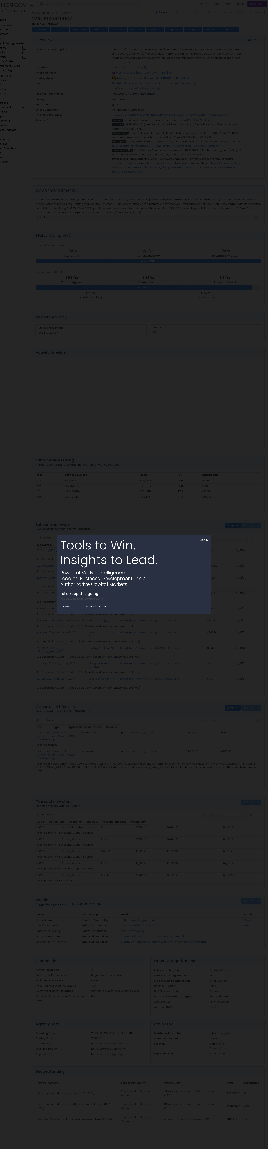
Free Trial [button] (70, 606)
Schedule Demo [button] (95, 606)
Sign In (204, 540)
